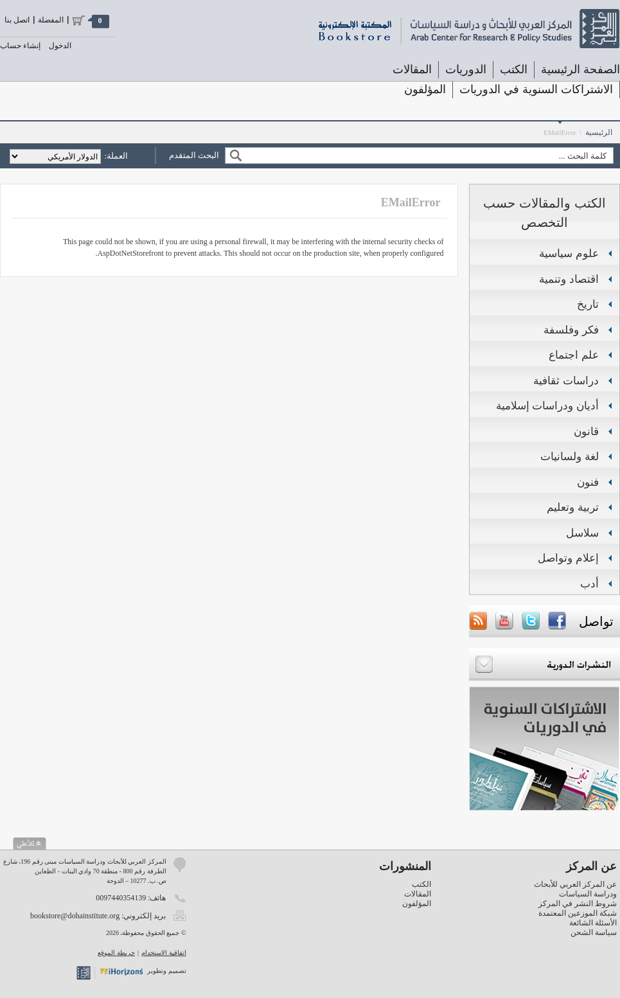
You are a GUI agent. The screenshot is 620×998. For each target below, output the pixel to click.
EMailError (560, 132)
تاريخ (588, 304)
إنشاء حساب (20, 45)
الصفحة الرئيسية (580, 69)
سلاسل (582, 533)
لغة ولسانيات (569, 456)
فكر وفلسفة (571, 330)
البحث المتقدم (194, 155)
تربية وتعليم (573, 507)
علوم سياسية (569, 253)
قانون (586, 431)
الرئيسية (598, 132)
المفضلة (51, 19)
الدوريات (465, 69)
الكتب (513, 69)
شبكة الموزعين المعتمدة (577, 913)
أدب (589, 584)
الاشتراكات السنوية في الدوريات (536, 89)
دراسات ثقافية (566, 381)
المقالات (412, 69)
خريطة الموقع (116, 952)
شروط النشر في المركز (577, 903)
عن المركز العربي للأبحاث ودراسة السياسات (575, 889)
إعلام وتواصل (568, 558)
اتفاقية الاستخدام (163, 952)
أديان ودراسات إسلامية (547, 406)
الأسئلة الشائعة (593, 922)
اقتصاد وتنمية (569, 279)
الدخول (60, 45)
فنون (588, 482)
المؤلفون (425, 89)
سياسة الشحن (594, 932)
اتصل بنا (17, 19)
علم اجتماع (574, 355)
